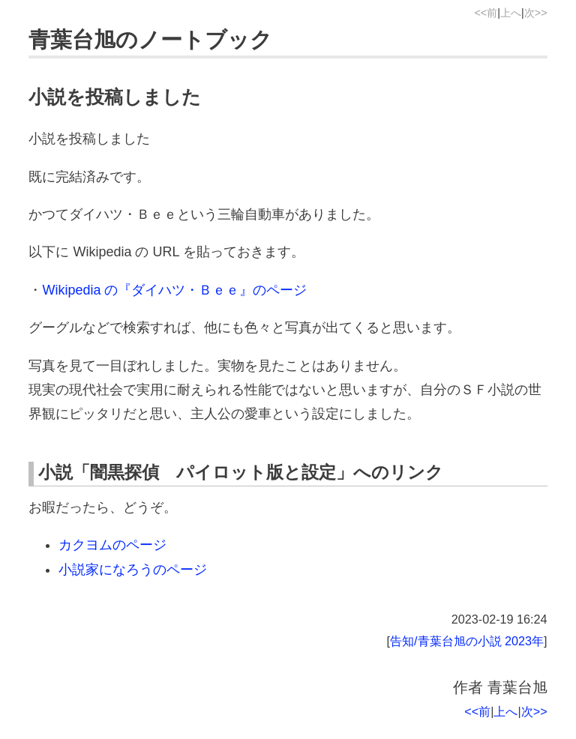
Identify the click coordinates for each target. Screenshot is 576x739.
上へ (510, 13)
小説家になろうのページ (132, 569)
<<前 (485, 13)
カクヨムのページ (112, 544)
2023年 (524, 641)
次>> (536, 13)
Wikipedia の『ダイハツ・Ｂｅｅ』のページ (174, 290)
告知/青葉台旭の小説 (446, 641)
